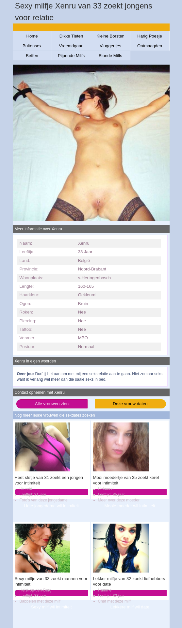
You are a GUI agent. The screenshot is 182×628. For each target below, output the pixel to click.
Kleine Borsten (110, 36)
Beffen (32, 55)
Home (32, 36)
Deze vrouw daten (130, 403)
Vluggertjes (110, 45)
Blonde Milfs (110, 55)
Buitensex (32, 45)
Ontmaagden (149, 45)
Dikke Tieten (71, 36)
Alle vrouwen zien (52, 403)
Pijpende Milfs (71, 55)
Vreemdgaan (71, 45)
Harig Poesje (149, 36)
